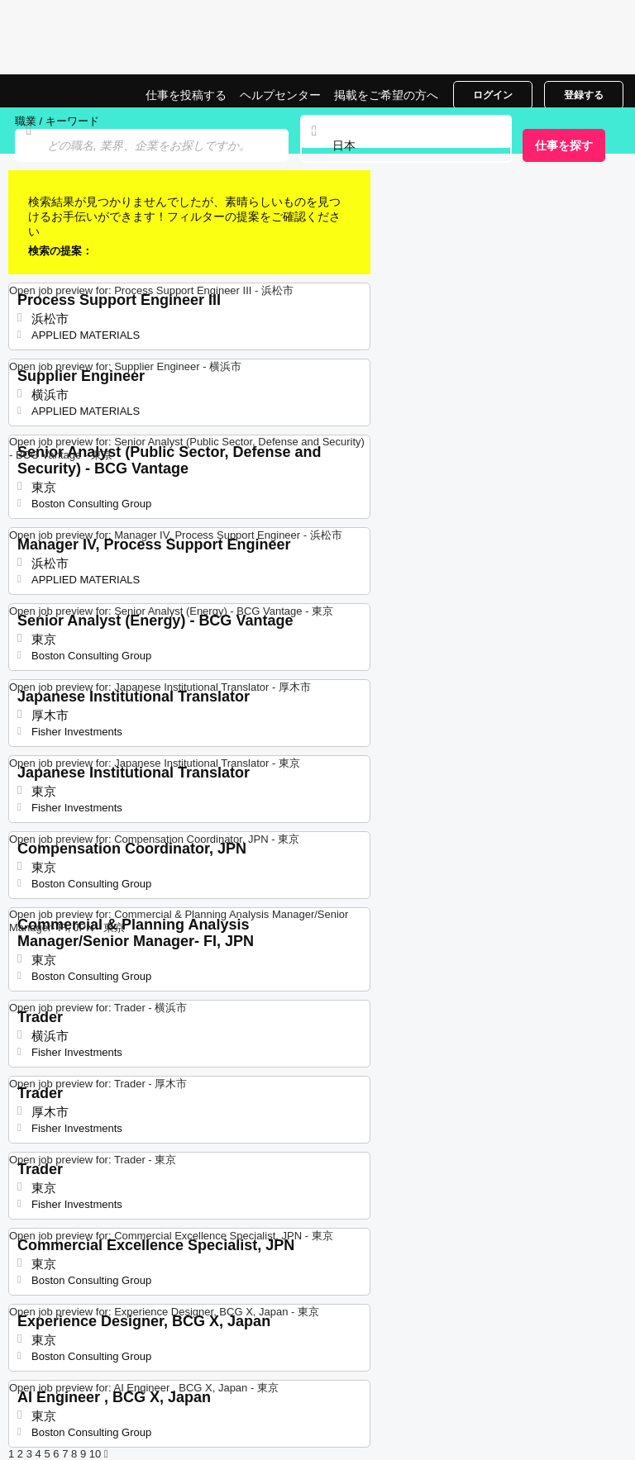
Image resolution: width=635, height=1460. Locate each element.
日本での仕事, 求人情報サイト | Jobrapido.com (53, 91)
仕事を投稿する (186, 95)
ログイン (493, 95)
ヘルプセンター (280, 95)
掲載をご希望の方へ (386, 95)
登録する (584, 95)
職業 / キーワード (57, 121)
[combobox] (406, 146)
